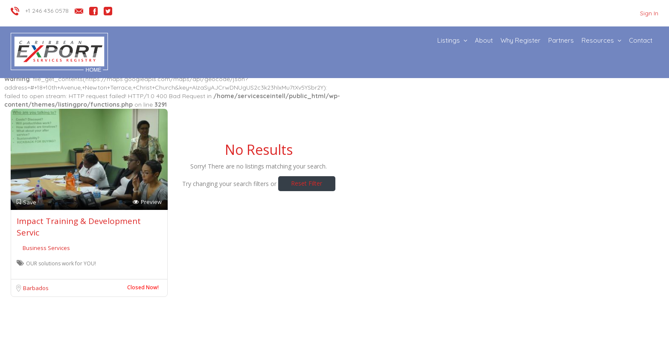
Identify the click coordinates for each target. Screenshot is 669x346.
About (484, 40)
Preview (147, 202)
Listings (448, 40)
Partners (561, 40)
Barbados (36, 288)
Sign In (649, 13)
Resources (598, 40)
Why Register (520, 40)
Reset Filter (306, 183)
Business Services (46, 248)
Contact (640, 40)
